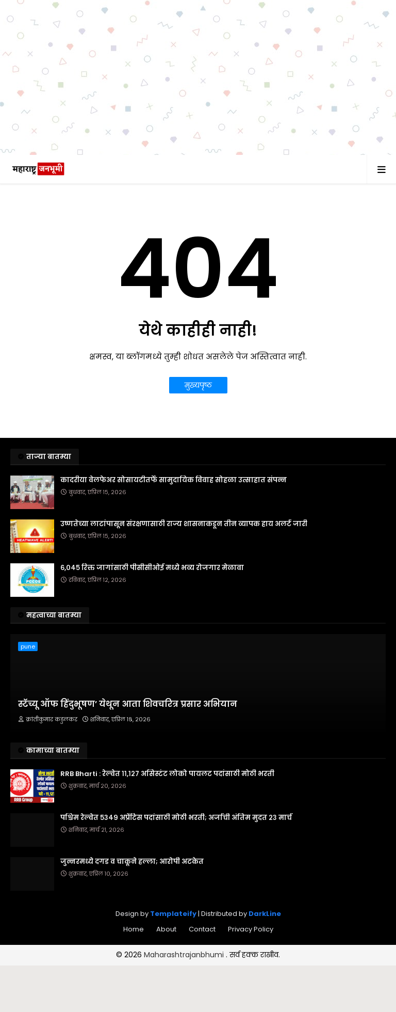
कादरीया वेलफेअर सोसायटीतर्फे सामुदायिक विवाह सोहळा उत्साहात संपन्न (173, 480)
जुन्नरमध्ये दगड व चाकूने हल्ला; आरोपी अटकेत (132, 861)
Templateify (173, 914)
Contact (202, 929)
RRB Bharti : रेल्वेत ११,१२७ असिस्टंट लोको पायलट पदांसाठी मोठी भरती (167, 774)
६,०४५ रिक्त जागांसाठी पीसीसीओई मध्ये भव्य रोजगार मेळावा (152, 568)
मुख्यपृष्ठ (198, 385)
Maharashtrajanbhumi (185, 955)
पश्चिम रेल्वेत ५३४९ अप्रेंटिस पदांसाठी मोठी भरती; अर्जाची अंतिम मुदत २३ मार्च (176, 818)
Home (133, 929)
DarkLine (265, 914)
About (166, 929)
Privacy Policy (250, 929)
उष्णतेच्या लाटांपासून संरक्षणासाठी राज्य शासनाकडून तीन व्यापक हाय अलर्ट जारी (183, 524)
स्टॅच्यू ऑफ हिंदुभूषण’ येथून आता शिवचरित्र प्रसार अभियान (127, 704)
